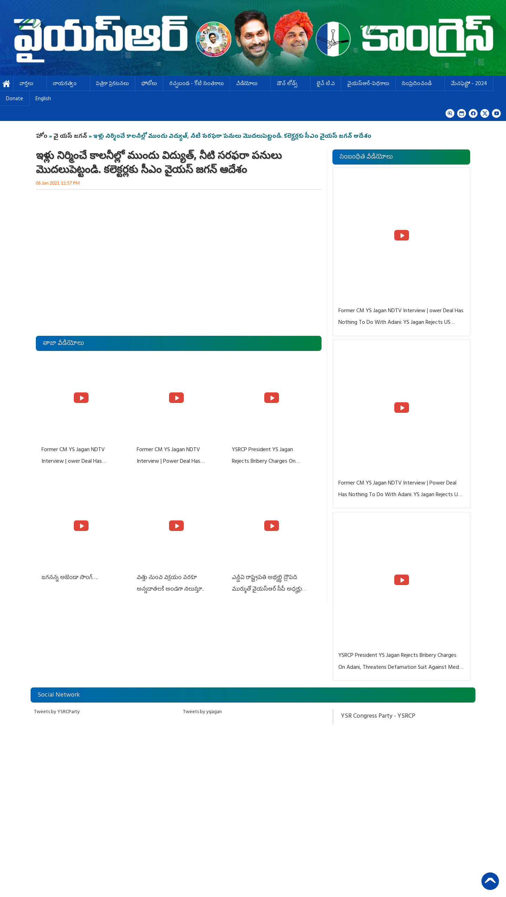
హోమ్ (6, 84)
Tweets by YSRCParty (57, 712)
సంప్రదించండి (420, 84)
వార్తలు (29, 84)
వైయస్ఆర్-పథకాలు (368, 84)
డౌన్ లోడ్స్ (290, 84)
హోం (41, 137)
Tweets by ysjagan (202, 712)
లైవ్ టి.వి (326, 84)
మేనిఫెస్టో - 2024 (469, 84)
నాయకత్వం (68, 84)
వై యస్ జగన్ (71, 137)
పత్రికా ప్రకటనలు (112, 84)
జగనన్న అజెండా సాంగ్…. (69, 578)
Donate (14, 99)
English (43, 99)
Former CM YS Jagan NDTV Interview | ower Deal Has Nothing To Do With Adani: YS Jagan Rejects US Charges (400, 323)
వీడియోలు (250, 84)
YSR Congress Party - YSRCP (378, 717)
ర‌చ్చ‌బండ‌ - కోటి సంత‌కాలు (196, 84)
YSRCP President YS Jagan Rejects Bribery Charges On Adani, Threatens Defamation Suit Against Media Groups (400, 668)
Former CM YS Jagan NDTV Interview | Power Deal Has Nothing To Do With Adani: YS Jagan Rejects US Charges (399, 495)
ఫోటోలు (149, 84)
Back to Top (490, 881)
